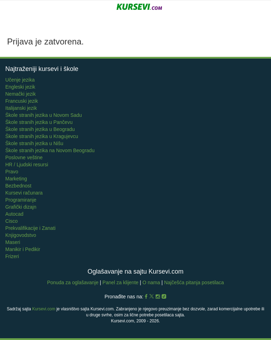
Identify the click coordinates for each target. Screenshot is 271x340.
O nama (151, 282)
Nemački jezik (20, 94)
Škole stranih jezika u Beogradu (40, 129)
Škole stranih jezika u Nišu (34, 143)
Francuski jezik (21, 101)
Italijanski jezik (21, 108)
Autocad (14, 214)
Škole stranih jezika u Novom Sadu (43, 115)
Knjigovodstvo (20, 235)
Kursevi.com (43, 308)
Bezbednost (18, 186)
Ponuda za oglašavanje (73, 282)
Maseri (12, 242)
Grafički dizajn (20, 207)
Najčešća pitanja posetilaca (194, 282)
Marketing (16, 178)
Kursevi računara (24, 193)
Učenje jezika (20, 80)
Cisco (11, 221)
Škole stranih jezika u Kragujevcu (41, 136)
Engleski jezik (20, 87)
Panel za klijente (121, 282)
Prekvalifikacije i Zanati (30, 228)
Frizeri (12, 256)
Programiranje (20, 200)
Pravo (11, 171)
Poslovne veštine (24, 157)
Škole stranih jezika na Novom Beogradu (50, 150)
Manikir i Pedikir (22, 249)
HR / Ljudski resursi (26, 164)
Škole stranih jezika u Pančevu (39, 122)
